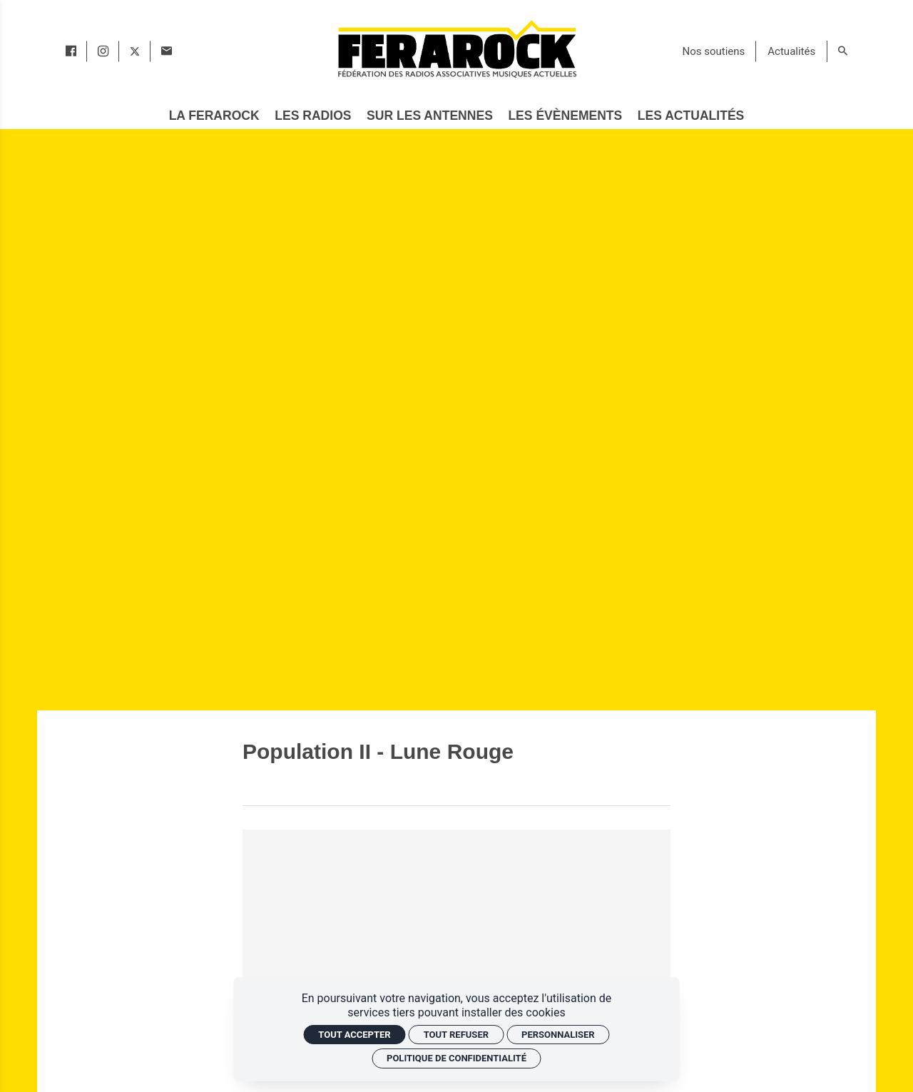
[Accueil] (456, 48)
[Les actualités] (691, 116)
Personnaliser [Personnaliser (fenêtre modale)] (558, 1034)
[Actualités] (791, 51)
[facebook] (71, 51)
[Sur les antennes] (430, 116)
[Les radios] (313, 116)
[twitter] (135, 51)
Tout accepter (354, 1034)
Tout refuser (456, 1034)
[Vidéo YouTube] (456, 950)
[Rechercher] (842, 51)
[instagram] (103, 51)
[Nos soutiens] (714, 51)
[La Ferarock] (214, 116)
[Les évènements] (565, 116)
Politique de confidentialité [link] (456, 1058)
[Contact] (167, 51)
